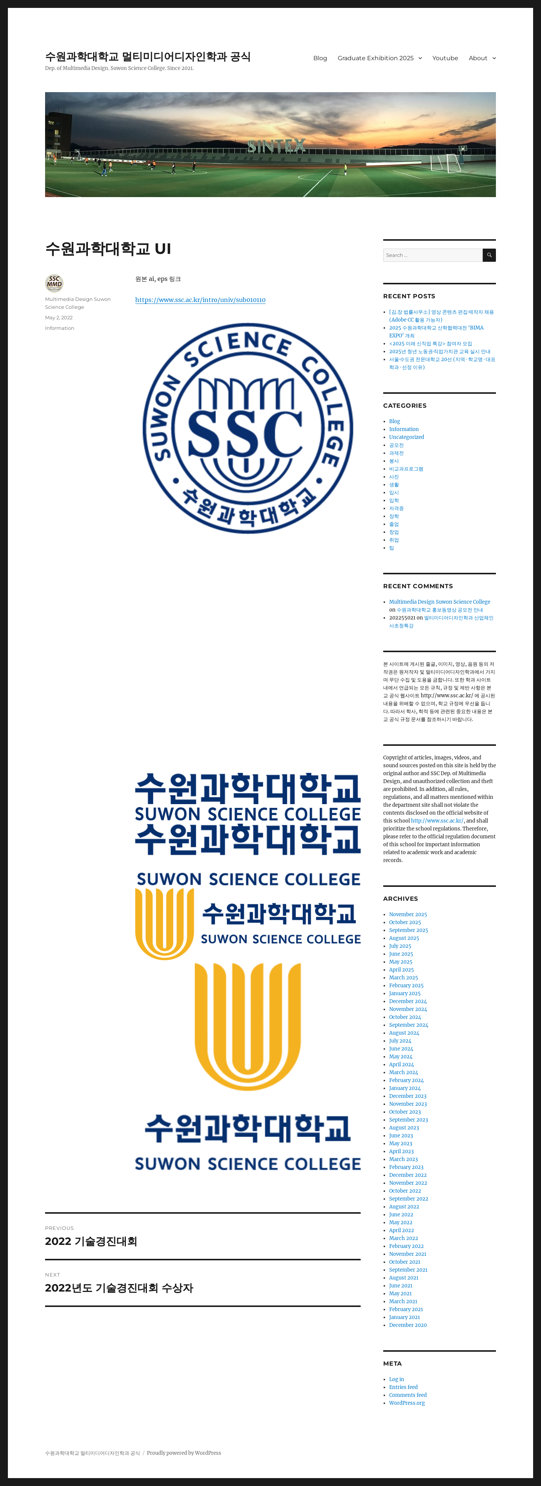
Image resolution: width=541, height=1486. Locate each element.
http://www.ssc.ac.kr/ (437, 821)
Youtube (445, 58)
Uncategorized (406, 437)
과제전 (396, 453)
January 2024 (405, 1088)
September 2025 (408, 930)
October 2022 (405, 1191)
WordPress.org (407, 1403)
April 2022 (401, 1230)
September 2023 (408, 1120)
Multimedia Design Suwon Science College (439, 602)
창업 (394, 532)
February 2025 (406, 985)
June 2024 (401, 1049)
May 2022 (401, 1222)
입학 (394, 500)
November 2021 (407, 1254)
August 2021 (404, 1278)
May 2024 (401, 1056)
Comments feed (408, 1395)
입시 (394, 492)
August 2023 (404, 1128)
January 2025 (405, 993)
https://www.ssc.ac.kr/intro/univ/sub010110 (200, 300)
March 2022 (403, 1238)
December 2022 (408, 1175)
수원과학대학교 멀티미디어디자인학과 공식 (148, 56)
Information (59, 328)
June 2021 (401, 1286)
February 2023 (406, 1167)
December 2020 (408, 1325)
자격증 (396, 508)
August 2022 (404, 1207)
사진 (394, 477)
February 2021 (406, 1309)
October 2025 (405, 922)
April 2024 (401, 1064)
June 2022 (401, 1214)
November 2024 (408, 1009)
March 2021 (403, 1301)
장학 (394, 516)
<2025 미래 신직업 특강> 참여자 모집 (430, 343)
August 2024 (404, 1033)
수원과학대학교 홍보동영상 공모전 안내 (440, 610)
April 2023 (401, 1151)
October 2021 (404, 1262)
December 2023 (407, 1096)
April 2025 (401, 970)
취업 (394, 540)
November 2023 (408, 1104)
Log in (396, 1379)
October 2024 (405, 1017)
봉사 (394, 461)
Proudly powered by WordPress (184, 1453)
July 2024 (400, 1041)
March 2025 (403, 977)
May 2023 (400, 1143)
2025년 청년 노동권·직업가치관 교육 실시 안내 (440, 351)
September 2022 (408, 1199)
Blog (320, 58)
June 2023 (401, 1135)
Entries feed (403, 1387)
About (478, 58)
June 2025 (401, 954)
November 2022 (408, 1183)
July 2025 (400, 946)
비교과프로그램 (406, 469)
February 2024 (406, 1080)
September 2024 (408, 1025)
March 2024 (403, 1072)
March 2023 (403, 1159)
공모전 (396, 445)
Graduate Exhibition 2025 (376, 58)
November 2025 (408, 914)
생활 (394, 484)
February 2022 (406, 1246)
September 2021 (408, 1270)
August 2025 (404, 938)
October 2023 (405, 1112)
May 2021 (400, 1293)
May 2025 (401, 962)
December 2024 (408, 1001)
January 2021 (404, 1317)
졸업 (394, 524)
